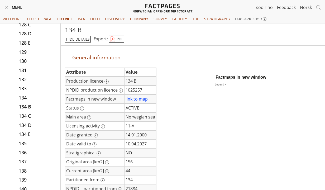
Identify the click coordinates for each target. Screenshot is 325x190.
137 (23, 161)
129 (23, 52)
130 (23, 61)
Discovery (115, 18)
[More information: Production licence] (106, 81)
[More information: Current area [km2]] (107, 171)
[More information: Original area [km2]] (107, 162)
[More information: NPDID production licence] (121, 90)
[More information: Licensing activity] (103, 126)
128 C (25, 24)
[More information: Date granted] (96, 135)
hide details (78, 39)
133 (23, 88)
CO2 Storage (39, 18)
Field (95, 18)
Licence (65, 18)
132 (23, 79)
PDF (116, 39)
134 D (25, 125)
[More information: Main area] (89, 117)
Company (139, 18)
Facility (179, 18)
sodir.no (264, 7)
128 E (25, 43)
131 (23, 70)
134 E (25, 134)
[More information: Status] (82, 108)
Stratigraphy (217, 18)
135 (23, 143)
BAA (81, 18)
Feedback (286, 7)
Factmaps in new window (241, 77)
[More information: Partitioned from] (103, 180)
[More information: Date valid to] (94, 144)
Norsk (306, 7)
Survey (160, 18)
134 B (25, 106)
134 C (25, 116)
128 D (25, 33)
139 (23, 180)
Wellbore (12, 18)
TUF (195, 18)
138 (23, 171)
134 (23, 97)
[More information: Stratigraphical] (99, 153)
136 (23, 152)
